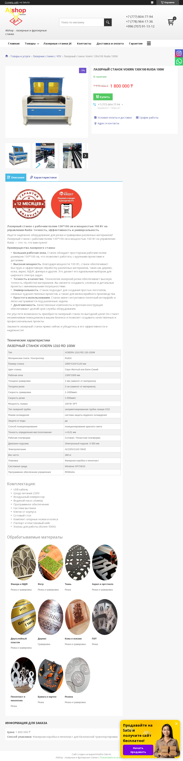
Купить (105, 97)
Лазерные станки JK (57, 43)
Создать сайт (12, 2)
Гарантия (135, 43)
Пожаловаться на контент (113, 757)
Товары (30, 43)
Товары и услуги (20, 56)
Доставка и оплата (110, 43)
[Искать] (108, 22)
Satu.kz (107, 754)
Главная (13, 43)
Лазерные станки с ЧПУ (47, 56)
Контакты (84, 43)
